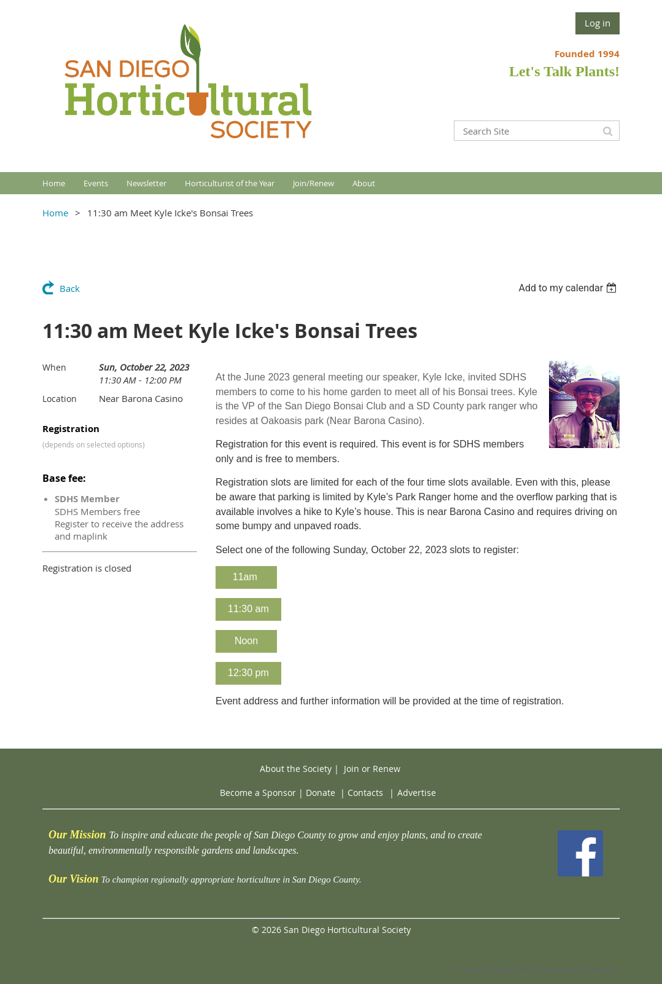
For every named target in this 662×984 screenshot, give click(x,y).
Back (70, 288)
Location (59, 398)
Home (55, 213)
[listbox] (569, 288)
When (54, 367)
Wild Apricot (518, 969)
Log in (597, 23)
